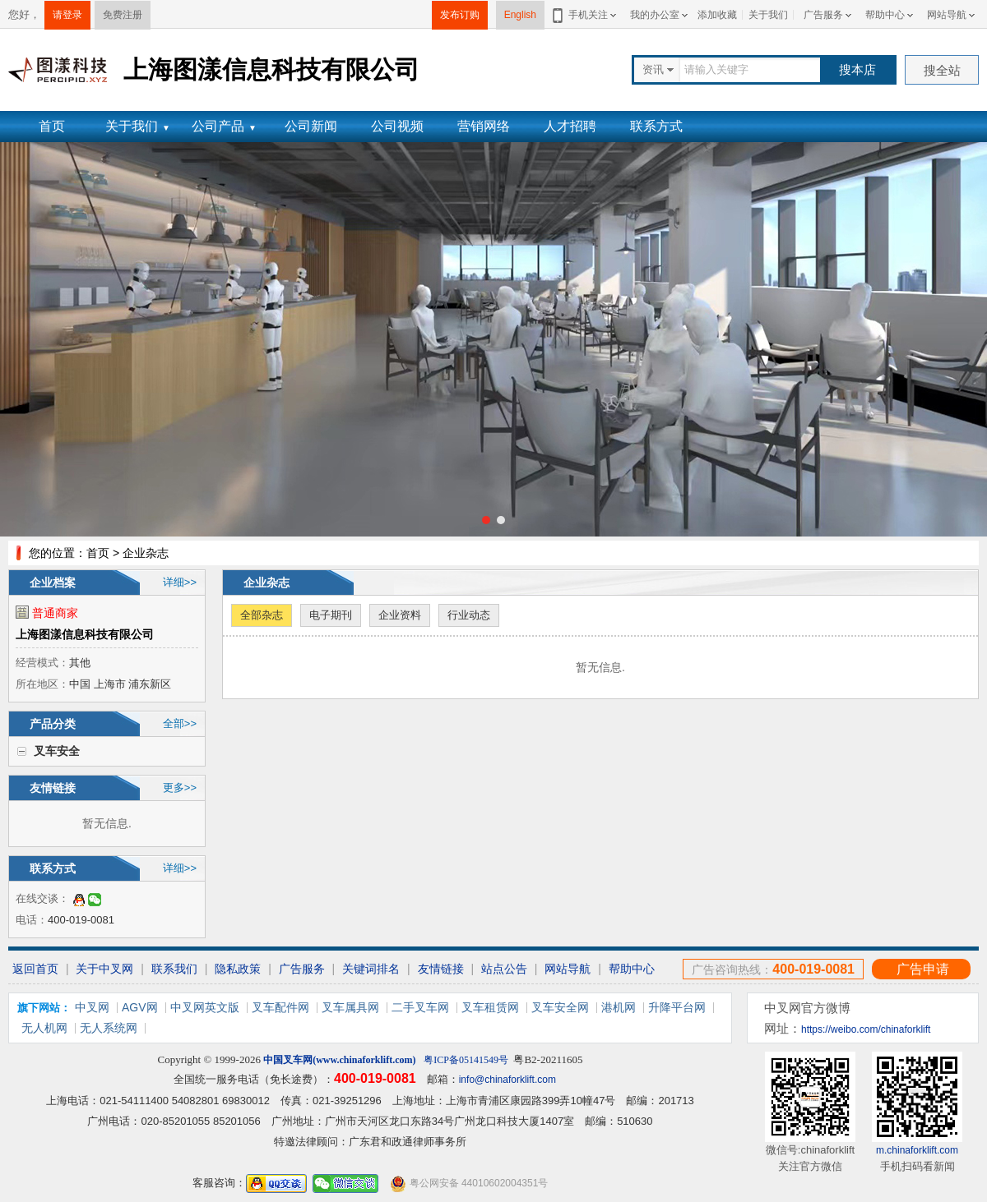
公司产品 (224, 126)
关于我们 (768, 15)
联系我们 (174, 968)
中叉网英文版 (204, 1007)
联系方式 (656, 126)
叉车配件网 (280, 1007)
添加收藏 (717, 15)
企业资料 (399, 615)
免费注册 (122, 15)
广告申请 (923, 969)
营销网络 (483, 126)
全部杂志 (261, 615)
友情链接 (441, 968)
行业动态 (468, 615)
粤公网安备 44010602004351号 (469, 1183)
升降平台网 (677, 1007)
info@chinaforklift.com (507, 1079)
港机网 (618, 1007)
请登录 (67, 15)
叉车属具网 (350, 1007)
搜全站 (942, 70)
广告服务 (823, 15)
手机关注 (585, 15)
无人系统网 (108, 1027)
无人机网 (44, 1027)
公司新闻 (311, 126)
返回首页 (35, 968)
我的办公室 (654, 15)
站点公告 (504, 968)
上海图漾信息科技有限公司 (85, 634)
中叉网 (92, 1007)
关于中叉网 (104, 968)
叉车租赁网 (490, 1007)
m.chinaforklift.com (917, 1150)
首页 (52, 126)
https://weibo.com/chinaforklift (865, 1029)
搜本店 (857, 69)
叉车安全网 (560, 1007)
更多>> (180, 787)
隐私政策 (238, 968)
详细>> (180, 582)
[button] (486, 520)
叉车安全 (57, 751)
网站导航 (946, 15)
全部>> (180, 723)
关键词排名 (371, 968)
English (520, 15)
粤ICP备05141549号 (466, 1060)
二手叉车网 (420, 1007)
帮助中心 (885, 15)
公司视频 (397, 126)
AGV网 (140, 1007)
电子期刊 (330, 615)
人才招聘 (570, 126)
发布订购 (460, 15)
